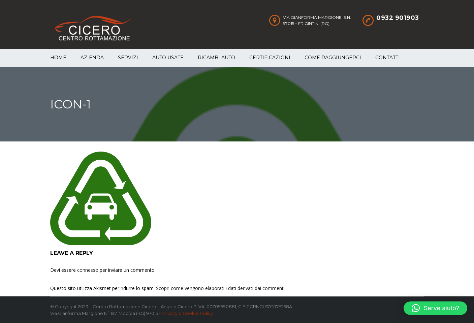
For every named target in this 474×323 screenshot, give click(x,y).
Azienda (92, 58)
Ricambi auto (216, 58)
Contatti (387, 58)
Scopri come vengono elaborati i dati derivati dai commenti (220, 288)
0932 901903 (397, 18)
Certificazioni (269, 58)
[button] (435, 308)
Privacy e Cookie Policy (187, 313)
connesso (87, 270)
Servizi (128, 58)
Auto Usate (168, 58)
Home (58, 58)
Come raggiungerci (333, 58)
